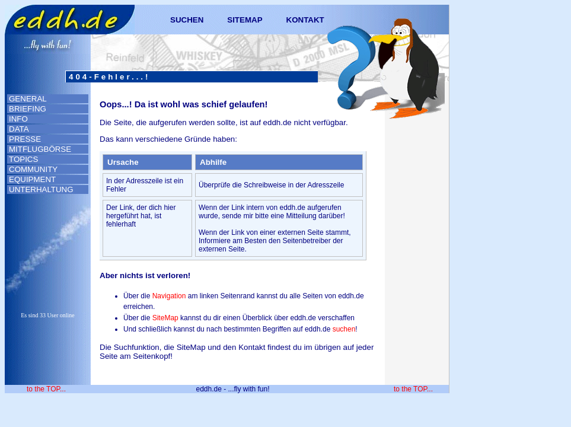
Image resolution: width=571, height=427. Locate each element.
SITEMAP (244, 19)
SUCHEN (186, 19)
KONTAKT (305, 19)
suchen (344, 329)
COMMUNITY (33, 169)
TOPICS (23, 159)
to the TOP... (46, 389)
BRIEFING (27, 108)
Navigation (169, 296)
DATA (19, 129)
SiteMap (165, 318)
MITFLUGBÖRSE (40, 149)
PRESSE (25, 139)
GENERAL (28, 98)
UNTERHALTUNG (41, 189)
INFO (18, 118)
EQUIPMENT (32, 179)
